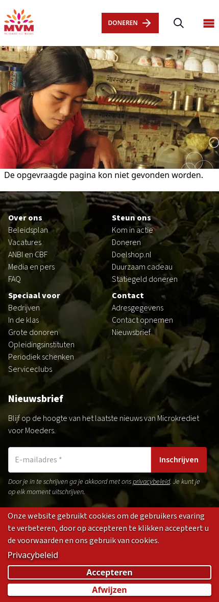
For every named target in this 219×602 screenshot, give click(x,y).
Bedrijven (24, 308)
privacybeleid (151, 482)
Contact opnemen (142, 320)
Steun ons (131, 218)
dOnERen (130, 23)
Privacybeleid (33, 556)
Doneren (126, 242)
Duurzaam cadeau (142, 267)
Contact (128, 295)
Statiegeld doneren (145, 279)
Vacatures (24, 242)
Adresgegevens (137, 308)
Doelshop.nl (132, 254)
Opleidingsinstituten (41, 344)
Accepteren (109, 573)
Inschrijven (179, 459)
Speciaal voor (34, 295)
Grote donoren (33, 332)
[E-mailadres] (79, 460)
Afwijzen (109, 590)
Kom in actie (132, 230)
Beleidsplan (28, 230)
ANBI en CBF (27, 254)
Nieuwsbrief (131, 332)
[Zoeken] (178, 23)
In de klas (23, 320)
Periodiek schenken (41, 357)
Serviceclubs (30, 369)
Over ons (25, 218)
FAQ (14, 279)
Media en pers (31, 267)
